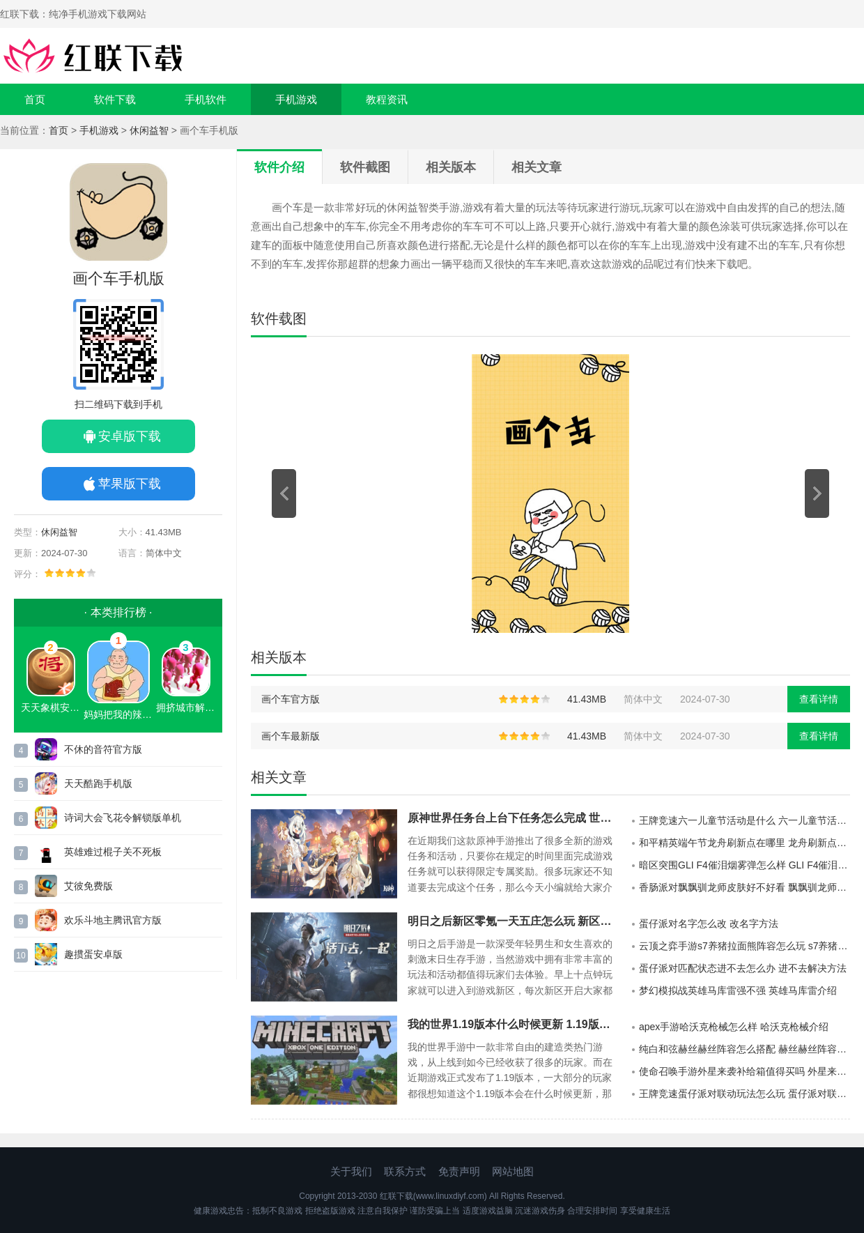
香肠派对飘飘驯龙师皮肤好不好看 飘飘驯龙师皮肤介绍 (744, 887)
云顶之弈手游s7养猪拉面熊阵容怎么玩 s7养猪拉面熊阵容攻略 (744, 945)
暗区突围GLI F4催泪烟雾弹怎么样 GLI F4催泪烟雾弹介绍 (744, 865)
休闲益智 (149, 130)
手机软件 (205, 99)
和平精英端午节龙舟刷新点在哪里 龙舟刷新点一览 (744, 842)
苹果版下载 (129, 484)
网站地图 (513, 1171)
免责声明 (459, 1171)
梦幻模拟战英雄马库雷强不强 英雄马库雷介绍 (738, 990)
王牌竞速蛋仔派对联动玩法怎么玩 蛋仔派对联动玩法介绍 (744, 1093)
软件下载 (115, 99)
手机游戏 (296, 99)
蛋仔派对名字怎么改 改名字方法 (708, 923)
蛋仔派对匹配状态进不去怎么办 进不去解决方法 (743, 968)
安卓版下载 (129, 436)
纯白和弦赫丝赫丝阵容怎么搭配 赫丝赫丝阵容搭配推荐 (744, 1049)
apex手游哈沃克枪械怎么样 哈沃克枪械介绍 (733, 1026)
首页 (34, 99)
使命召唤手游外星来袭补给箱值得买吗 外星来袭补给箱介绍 (744, 1071)
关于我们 (351, 1171)
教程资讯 (387, 99)
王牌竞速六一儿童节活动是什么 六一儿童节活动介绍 (744, 820)
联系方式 (405, 1171)
